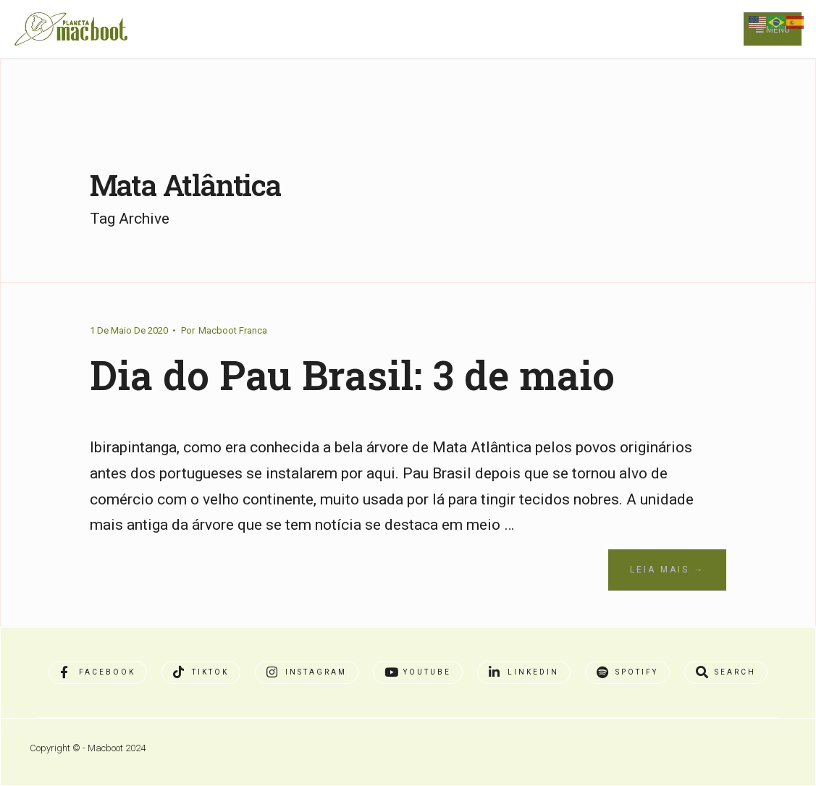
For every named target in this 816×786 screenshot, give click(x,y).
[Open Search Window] (725, 672)
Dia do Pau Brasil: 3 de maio (352, 374)
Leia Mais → (667, 570)
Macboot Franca (232, 330)
